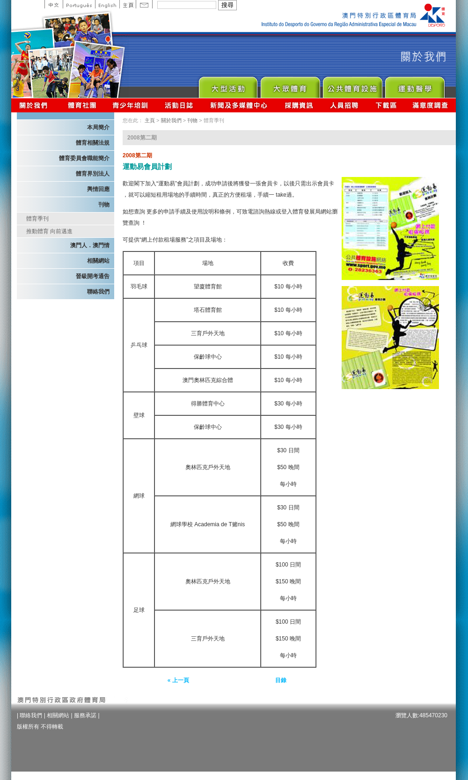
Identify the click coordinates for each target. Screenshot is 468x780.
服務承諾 (85, 715)
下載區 (385, 105)
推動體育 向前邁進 (49, 231)
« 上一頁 (178, 680)
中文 (53, 4)
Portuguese (79, 4)
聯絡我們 (98, 291)
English (107, 4)
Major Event (228, 85)
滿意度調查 (430, 105)
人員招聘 (344, 105)
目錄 (280, 680)
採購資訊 (299, 105)
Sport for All (290, 85)
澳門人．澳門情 (90, 245)
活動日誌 (179, 105)
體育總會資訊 (82, 105)
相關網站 (98, 261)
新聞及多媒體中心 (239, 105)
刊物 (104, 204)
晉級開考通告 (93, 276)
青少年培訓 (130, 105)
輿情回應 (98, 189)
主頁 (127, 4)
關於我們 (35, 105)
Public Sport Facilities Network (352, 85)
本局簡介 (98, 127)
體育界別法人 (93, 173)
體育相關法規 (93, 143)
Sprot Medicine (414, 85)
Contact (144, 4)
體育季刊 (37, 218)
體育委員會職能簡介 (84, 158)
